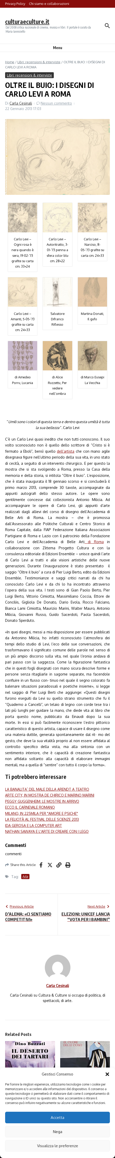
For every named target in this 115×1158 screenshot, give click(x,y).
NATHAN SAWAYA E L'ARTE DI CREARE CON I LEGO (47, 831)
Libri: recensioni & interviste (38, 62)
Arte (25, 876)
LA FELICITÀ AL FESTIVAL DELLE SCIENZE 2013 (42, 819)
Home (9, 62)
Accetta (57, 1117)
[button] (107, 1074)
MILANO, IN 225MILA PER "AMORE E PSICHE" (41, 813)
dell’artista (65, 451)
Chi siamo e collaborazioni (49, 4)
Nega (57, 1131)
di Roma (94, 542)
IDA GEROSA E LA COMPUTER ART (33, 825)
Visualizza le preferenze (57, 1145)
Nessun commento (56, 103)
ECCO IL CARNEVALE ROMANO (30, 807)
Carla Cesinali (20, 103)
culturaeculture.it (27, 21)
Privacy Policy (15, 4)
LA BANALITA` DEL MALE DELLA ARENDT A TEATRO (47, 789)
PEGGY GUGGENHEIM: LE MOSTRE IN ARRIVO (42, 801)
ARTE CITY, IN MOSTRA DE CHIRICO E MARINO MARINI (49, 795)
